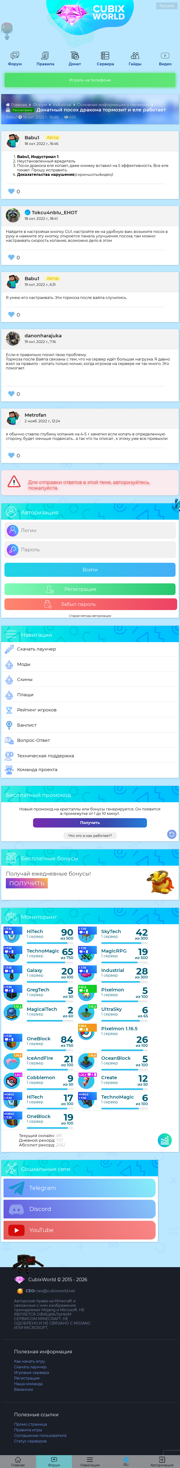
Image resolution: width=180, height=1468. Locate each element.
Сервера (104, 62)
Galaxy (34, 970)
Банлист (21, 725)
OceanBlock (116, 1058)
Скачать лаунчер (30, 649)
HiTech (35, 931)
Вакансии (23, 1389)
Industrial (62, 104)
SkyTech (111, 931)
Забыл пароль (70, 604)
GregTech (38, 990)
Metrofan (35, 415)
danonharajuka (43, 335)
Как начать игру (29, 1361)
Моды (17, 664)
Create (109, 1077)
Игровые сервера (31, 1372)
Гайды (133, 62)
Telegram (32, 1188)
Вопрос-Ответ (27, 740)
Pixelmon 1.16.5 (119, 1028)
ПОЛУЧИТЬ (27, 883)
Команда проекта (31, 769)
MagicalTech (42, 1009)
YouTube (31, 1230)
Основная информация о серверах (113, 104)
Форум (13, 62)
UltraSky (111, 1009)
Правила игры (28, 1430)
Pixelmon (112, 990)
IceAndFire (40, 1058)
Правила (44, 62)
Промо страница (30, 1424)
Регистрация (71, 589)
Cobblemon (41, 1077)
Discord (29, 1209)
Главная (17, 104)
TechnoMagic (43, 951)
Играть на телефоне (90, 80)
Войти (90, 570)
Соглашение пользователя (40, 1435)
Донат (73, 62)
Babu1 (32, 137)
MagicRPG (114, 951)
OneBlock (39, 1038)
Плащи (19, 695)
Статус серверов (30, 1441)
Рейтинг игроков (31, 710)
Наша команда (28, 1384)
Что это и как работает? (90, 835)
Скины (19, 679)
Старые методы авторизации (90, 616)
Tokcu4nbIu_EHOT (51, 212)
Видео (163, 62)
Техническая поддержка (39, 756)
